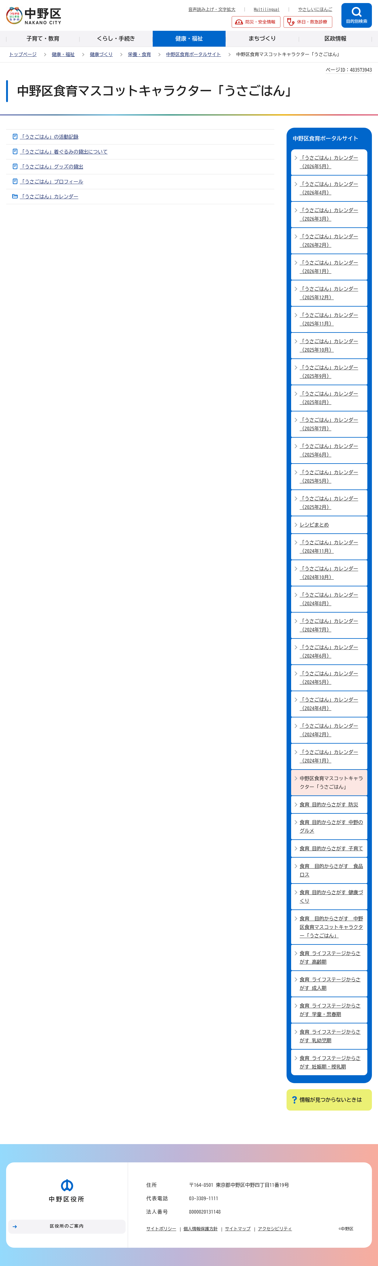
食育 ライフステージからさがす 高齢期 (330, 957)
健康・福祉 (63, 54)
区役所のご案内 (67, 1226)
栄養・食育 (139, 54)
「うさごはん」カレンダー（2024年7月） (329, 625)
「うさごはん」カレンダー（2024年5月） (329, 678)
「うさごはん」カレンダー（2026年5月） (329, 162)
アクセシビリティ (275, 1229)
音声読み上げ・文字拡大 (211, 9)
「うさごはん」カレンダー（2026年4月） (329, 188)
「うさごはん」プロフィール (51, 181)
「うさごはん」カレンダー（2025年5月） (329, 476)
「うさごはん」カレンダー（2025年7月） (329, 424)
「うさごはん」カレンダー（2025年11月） (329, 319)
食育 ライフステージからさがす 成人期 (330, 983)
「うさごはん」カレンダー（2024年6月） (329, 651)
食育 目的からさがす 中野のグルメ (331, 826)
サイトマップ (238, 1229)
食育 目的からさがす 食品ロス (331, 870)
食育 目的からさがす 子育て (331, 848)
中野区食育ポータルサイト (193, 54)
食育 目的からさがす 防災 (329, 804)
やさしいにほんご (315, 9)
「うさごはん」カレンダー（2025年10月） (329, 345)
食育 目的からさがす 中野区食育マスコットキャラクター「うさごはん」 (331, 927)
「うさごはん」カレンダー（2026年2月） (329, 240)
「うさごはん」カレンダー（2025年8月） (329, 398)
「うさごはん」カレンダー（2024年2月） (329, 730)
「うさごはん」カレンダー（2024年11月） (329, 546)
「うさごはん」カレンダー (49, 196)
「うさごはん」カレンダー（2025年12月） (329, 293)
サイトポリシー (161, 1229)
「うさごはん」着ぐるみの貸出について (64, 151)
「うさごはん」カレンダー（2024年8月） (329, 599)
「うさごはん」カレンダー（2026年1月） (329, 267)
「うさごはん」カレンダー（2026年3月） (329, 214)
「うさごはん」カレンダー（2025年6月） (329, 450)
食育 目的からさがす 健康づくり (331, 896)
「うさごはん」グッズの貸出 (51, 166)
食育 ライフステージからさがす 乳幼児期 (330, 1036)
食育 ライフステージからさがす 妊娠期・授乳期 (330, 1062)
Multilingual (267, 9)
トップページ (23, 54)
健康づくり (101, 54)
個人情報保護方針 (201, 1229)
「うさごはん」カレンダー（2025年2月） (329, 503)
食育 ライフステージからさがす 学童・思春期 (330, 1010)
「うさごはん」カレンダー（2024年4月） (329, 704)
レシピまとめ (314, 524)
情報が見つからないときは (331, 1099)
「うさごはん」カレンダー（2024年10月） (329, 573)
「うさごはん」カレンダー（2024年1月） (329, 756)
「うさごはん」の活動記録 (49, 136)
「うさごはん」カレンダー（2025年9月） (329, 372)
